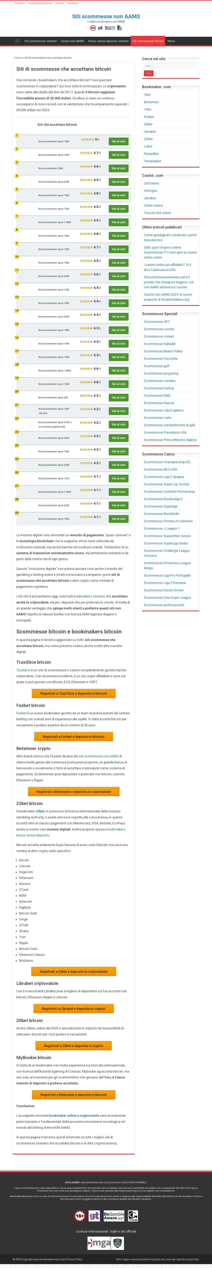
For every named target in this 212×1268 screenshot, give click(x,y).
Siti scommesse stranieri (40, 41)
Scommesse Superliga (160, 506)
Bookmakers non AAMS (17, 41)
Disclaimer (73, 3)
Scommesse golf (156, 366)
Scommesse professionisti (164, 605)
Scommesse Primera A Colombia (168, 521)
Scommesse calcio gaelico (164, 410)
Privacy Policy (74, 1263)
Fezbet (21, 714)
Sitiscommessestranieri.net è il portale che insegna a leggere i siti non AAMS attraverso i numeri (169, 282)
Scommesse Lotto (157, 418)
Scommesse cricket (159, 336)
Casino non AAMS (72, 41)
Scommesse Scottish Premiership (169, 491)
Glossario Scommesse (40, 3)
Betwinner (151, 102)
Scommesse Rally (157, 395)
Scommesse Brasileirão (161, 514)
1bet (147, 95)
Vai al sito (118, 141)
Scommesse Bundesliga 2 (163, 499)
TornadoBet (152, 161)
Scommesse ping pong (161, 373)
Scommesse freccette (161, 358)
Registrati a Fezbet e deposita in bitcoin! (74, 737)
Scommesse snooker (160, 381)
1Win (147, 109)
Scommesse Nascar (159, 403)
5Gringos (150, 191)
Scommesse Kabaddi (159, 344)
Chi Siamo (19, 3)
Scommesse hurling (159, 388)
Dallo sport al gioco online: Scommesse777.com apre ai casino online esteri (170, 252)
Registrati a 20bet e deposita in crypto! (73, 1049)
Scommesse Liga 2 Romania (165, 583)
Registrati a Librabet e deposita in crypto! (73, 1011)
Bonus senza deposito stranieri (108, 41)
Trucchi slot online (157, 213)
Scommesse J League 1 (162, 528)
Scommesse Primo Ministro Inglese (170, 440)
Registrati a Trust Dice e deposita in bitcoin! (73, 694)
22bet (40, 813)
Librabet (150, 132)
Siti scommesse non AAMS (106, 16)
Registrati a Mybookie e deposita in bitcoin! (74, 1098)
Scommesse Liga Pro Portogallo (167, 575)
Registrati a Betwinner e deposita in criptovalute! (73, 793)
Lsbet (148, 146)
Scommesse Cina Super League (167, 597)
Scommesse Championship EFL (167, 462)
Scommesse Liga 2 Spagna (164, 477)
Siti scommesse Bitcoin (147, 41)
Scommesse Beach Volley (163, 351)
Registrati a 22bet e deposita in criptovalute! (74, 973)
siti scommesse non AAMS (99, 757)
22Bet (148, 139)
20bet (148, 124)
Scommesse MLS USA (160, 469)
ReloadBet (151, 154)
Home (18, 57)
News (171, 41)
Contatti (60, 3)
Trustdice (23, 670)
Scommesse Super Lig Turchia (166, 484)
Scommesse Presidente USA (165, 432)
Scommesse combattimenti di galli (169, 425)
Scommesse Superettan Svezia (167, 536)
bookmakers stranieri (89, 596)
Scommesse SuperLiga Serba (166, 543)
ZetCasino (151, 183)
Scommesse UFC (157, 322)
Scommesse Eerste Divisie (164, 590)
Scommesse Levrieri (159, 329)
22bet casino (153, 205)
